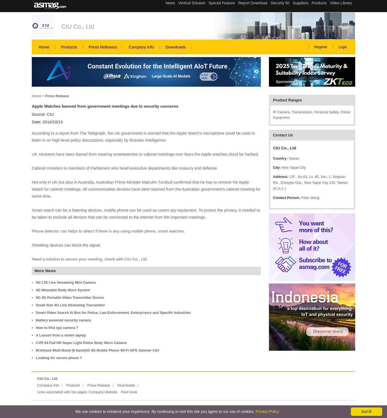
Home (44, 47)
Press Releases (103, 47)
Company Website (103, 392)
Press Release (98, 385)
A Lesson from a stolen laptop (61, 335)
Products (69, 47)
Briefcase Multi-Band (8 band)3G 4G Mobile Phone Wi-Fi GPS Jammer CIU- (98, 350)
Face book (129, 392)
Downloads (175, 47)
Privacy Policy (267, 411)
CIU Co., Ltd (77, 26)
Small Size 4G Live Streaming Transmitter (70, 305)
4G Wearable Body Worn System (63, 290)
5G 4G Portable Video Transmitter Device (70, 298)
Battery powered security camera (63, 320)
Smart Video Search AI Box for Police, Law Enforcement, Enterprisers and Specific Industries (113, 313)
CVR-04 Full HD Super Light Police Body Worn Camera (81, 343)
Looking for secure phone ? (59, 358)
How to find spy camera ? (57, 328)
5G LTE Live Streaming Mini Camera (66, 282)
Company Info (141, 47)
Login (342, 47)
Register (321, 47)
